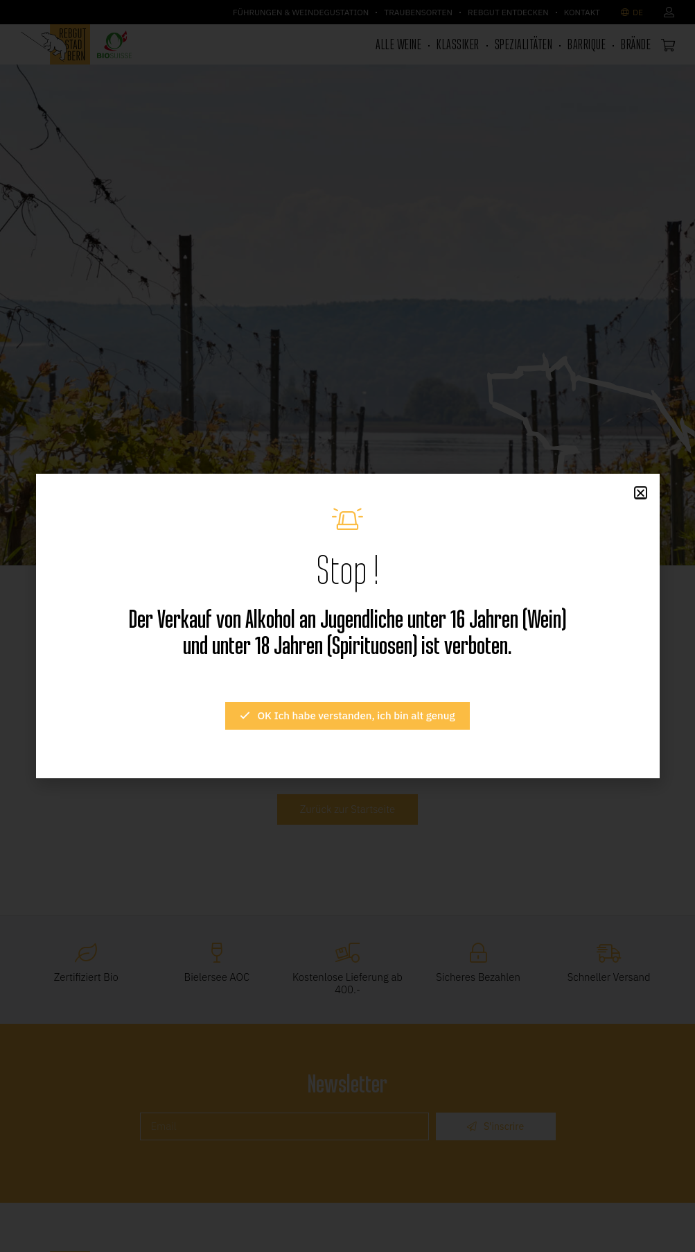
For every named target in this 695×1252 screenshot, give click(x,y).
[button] (640, 493)
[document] (347, 626)
